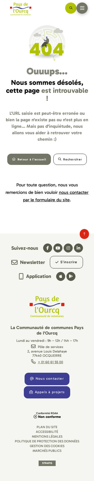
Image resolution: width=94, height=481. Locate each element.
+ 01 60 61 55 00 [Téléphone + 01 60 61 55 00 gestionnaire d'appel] (50, 362)
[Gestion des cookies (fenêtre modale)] (47, 446)
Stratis (47, 463)
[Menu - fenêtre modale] (82, 8)
